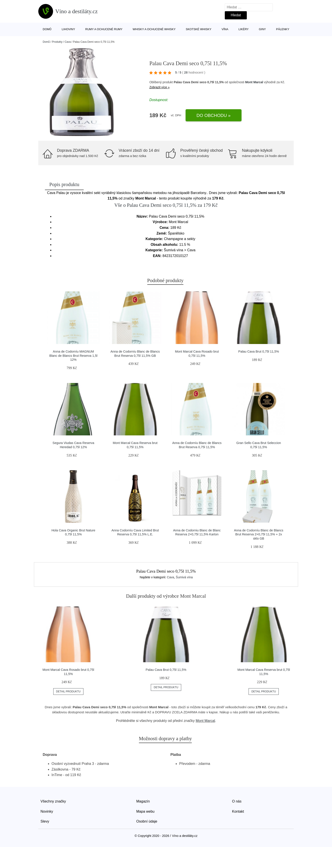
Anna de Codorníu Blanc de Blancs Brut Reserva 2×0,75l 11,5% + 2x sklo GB (258, 534)
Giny (262, 29)
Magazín (143, 801)
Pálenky (282, 29)
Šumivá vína (184, 577)
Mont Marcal (254, 82)
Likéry (243, 29)
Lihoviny (68, 29)
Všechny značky (53, 801)
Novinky (47, 811)
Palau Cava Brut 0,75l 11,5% (258, 351)
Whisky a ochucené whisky (154, 29)
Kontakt (238, 811)
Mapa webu (145, 811)
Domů (47, 29)
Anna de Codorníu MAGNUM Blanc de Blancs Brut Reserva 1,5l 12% (73, 355)
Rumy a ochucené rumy (103, 29)
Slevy (45, 821)
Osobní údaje (146, 821)
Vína (225, 29)
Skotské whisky (198, 29)
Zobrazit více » (159, 87)
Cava (68, 41)
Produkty (57, 41)
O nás (237, 801)
